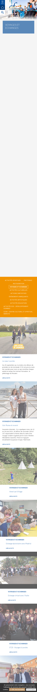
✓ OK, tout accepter (17, 689)
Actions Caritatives (18, 293)
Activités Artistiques (18, 300)
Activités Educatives (18, 303)
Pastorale (28, 280)
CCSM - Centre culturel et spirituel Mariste (18, 313)
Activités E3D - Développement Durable (16, 307)
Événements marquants (18, 296)
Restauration (18, 283)
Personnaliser (31, 689)
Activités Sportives (13, 280)
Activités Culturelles (18, 290)
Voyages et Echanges (18, 287)
